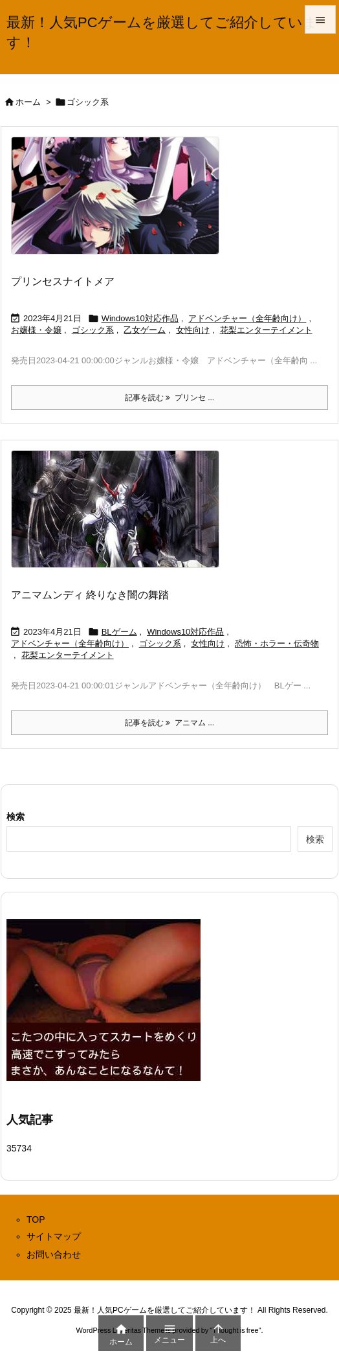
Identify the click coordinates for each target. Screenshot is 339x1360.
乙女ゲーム (145, 330)
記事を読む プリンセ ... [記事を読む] (169, 397)
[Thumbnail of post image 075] (120, 518)
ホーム (28, 102)
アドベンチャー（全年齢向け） (247, 318)
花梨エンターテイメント (266, 330)
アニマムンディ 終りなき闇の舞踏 (90, 594)
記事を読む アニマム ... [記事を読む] (169, 722)
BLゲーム (119, 632)
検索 (15, 816)
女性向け (193, 330)
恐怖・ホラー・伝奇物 (277, 643)
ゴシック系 (93, 330)
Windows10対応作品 (140, 318)
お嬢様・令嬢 (36, 330)
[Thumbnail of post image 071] (120, 204)
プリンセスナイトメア (63, 281)
